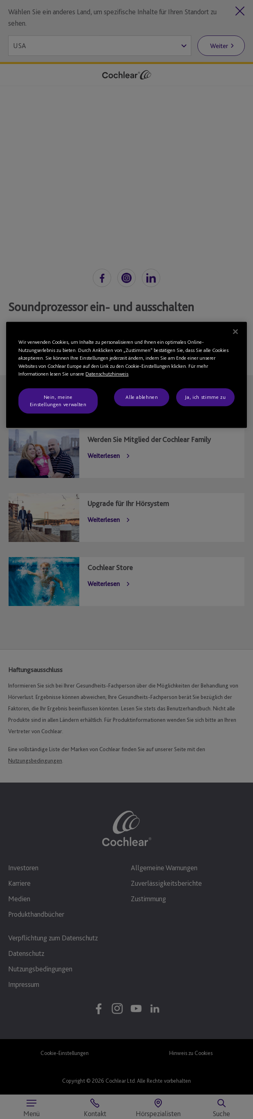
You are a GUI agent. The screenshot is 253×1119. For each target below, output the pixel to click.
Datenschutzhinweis (106, 374)
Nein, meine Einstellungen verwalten (58, 400)
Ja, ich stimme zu (205, 397)
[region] (126, 375)
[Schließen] (235, 332)
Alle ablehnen (141, 397)
